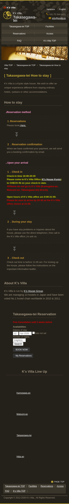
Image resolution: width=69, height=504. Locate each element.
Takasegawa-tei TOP (19, 26)
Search (18, 344)
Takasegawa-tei (24, 19)
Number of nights (21, 337)
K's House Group (33, 291)
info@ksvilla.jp (57, 18)
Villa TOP (8, 65)
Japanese (50, 9)
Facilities (50, 26)
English (62, 9)
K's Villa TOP (49, 41)
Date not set (39, 333)
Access (49, 33)
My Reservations (24, 355)
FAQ (19, 41)
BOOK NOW (22, 349)
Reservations (19, 33)
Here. (23, 125)
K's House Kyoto (51, 179)
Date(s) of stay (20, 330)
